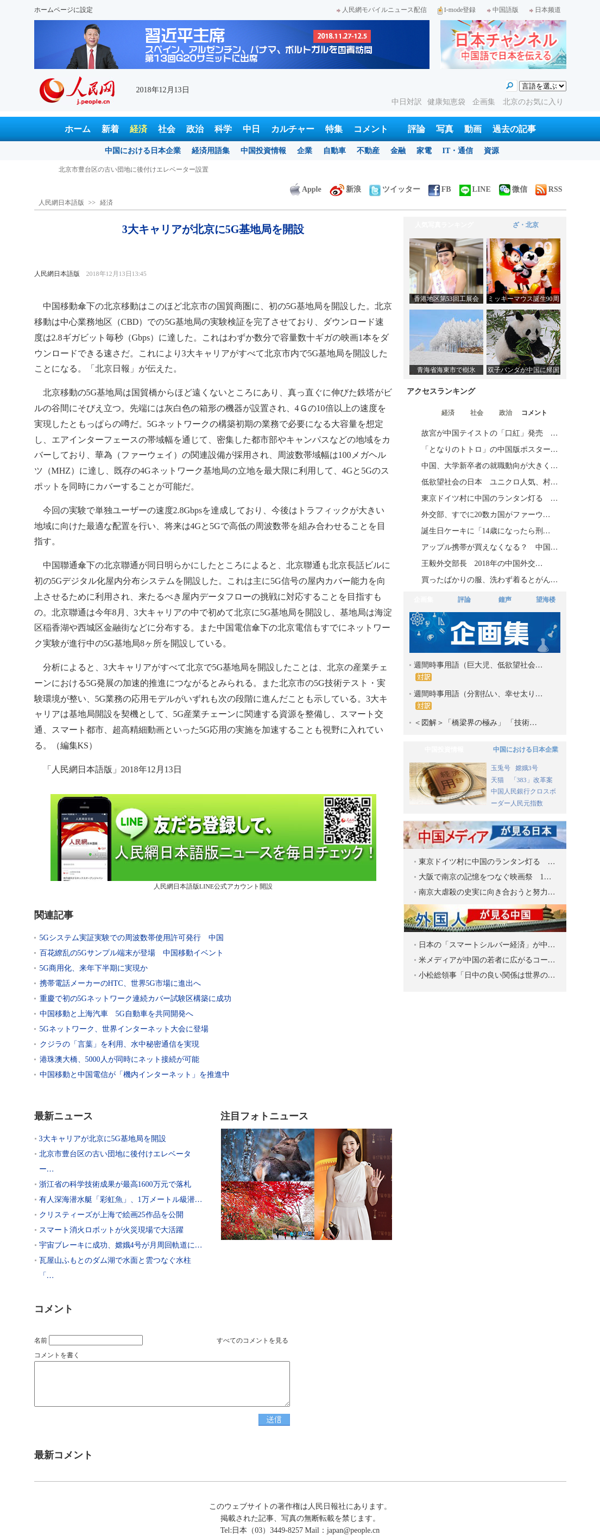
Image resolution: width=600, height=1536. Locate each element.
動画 (473, 129)
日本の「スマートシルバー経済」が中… (487, 945)
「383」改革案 (531, 780)
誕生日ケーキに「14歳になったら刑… (486, 531)
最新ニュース (63, 1116)
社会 (166, 129)
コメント (370, 129)
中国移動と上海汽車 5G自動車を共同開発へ (116, 1014)
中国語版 (503, 10)
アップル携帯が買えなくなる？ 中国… (489, 547)
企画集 (484, 102)
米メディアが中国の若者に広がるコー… (487, 960)
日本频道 (545, 10)
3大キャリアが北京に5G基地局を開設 (102, 1139)
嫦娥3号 (526, 768)
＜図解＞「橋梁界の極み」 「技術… (476, 723)
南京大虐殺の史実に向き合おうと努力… (487, 892)
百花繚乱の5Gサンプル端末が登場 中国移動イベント (132, 953)
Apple (305, 189)
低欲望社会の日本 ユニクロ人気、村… (489, 482)
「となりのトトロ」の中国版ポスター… (489, 449)
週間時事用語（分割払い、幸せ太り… (478, 700)
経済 (138, 129)
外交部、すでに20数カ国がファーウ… (486, 515)
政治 (195, 129)
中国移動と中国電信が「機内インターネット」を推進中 (135, 1075)
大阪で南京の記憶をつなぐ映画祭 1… (485, 877)
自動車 (334, 151)
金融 (398, 151)
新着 (110, 129)
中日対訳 (406, 102)
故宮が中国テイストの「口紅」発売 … (489, 433)
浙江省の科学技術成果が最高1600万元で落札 (115, 1184)
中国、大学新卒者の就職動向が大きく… (489, 466)
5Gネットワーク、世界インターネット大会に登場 (124, 1029)
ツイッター (394, 189)
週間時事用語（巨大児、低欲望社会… (478, 671)
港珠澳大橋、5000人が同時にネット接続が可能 (119, 1059)
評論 (416, 129)
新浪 (345, 189)
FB (439, 189)
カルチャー (292, 129)
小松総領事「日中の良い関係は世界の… (487, 975)
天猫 (498, 780)
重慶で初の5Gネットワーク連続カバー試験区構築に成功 (135, 998)
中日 (251, 129)
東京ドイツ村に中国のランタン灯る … (489, 498)
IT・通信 (458, 151)
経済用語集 (211, 151)
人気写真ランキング (444, 225)
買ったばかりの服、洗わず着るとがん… (489, 580)
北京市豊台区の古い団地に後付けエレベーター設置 (134, 169)
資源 (491, 151)
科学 (223, 129)
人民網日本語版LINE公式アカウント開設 (213, 842)
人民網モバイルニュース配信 (382, 10)
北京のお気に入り (533, 102)
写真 (444, 129)
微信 (513, 189)
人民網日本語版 (61, 202)
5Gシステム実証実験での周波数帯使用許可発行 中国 (132, 938)
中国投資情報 (263, 151)
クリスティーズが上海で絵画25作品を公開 (111, 1215)
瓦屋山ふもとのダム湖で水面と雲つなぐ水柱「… (115, 1268)
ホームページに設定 (63, 10)
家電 (424, 151)
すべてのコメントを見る (252, 1340)
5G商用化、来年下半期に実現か (94, 968)
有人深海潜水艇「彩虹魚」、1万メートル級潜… (121, 1199)
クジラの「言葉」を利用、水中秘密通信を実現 (119, 1044)
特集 (334, 129)
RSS (549, 189)
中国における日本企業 (143, 151)
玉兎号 (500, 768)
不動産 (368, 151)
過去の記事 (514, 129)
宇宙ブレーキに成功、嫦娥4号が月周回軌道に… (121, 1245)
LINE (475, 189)
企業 (304, 151)
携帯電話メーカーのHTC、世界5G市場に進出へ (120, 983)
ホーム (78, 129)
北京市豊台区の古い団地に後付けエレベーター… (115, 1161)
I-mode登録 (457, 10)
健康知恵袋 (447, 102)
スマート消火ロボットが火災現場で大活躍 (111, 1230)
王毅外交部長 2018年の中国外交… (482, 563)
